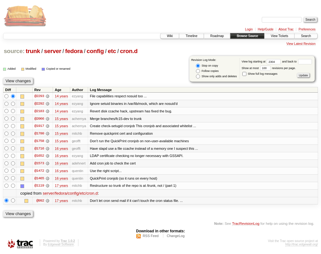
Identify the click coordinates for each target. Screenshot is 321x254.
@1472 (39, 171)
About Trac (285, 29)
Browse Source (247, 36)
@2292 (39, 103)
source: (14, 51)
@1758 (39, 141)
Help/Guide (265, 29)
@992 (40, 201)
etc (112, 51)
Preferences (307, 29)
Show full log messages (259, 73)
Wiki (170, 36)
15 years (61, 119)
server (52, 51)
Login (249, 29)
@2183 (39, 111)
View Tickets (279, 36)
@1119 (39, 186)
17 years (61, 186)
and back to (297, 61)
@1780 (39, 133)
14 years (61, 96)
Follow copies (207, 71)
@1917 (39, 126)
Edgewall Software (61, 245)
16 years (61, 149)
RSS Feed (151, 237)
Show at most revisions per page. (269, 68)
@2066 (39, 118)
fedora (74, 51)
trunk (33, 51)
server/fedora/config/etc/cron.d (70, 194)
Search (306, 36)
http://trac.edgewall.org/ (301, 245)
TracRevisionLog (245, 224)
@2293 (39, 96)
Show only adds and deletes (216, 76)
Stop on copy (207, 66)
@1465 (39, 178)
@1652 (39, 156)
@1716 (39, 148)
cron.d (129, 51)
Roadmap (217, 36)
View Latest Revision (301, 44)
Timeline (191, 36)
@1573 (39, 163)
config (95, 51)
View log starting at (262, 61)
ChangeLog (176, 237)
